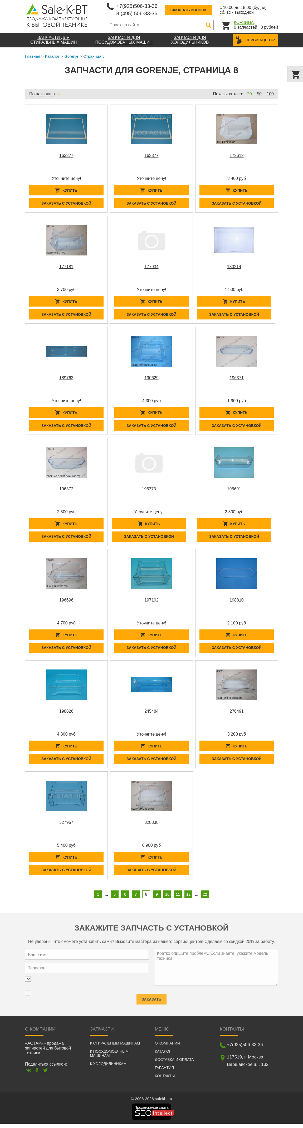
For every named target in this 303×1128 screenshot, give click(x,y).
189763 (66, 379)
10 (167, 898)
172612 (236, 155)
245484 (151, 714)
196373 (149, 491)
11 (178, 898)
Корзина (244, 22)
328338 (151, 826)
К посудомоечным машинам (109, 1057)
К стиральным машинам (115, 1047)
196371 (236, 379)
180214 (234, 267)
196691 (234, 491)
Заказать (151, 1001)
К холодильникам (108, 1068)
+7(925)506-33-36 (137, 6)
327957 (66, 826)
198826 (66, 714)
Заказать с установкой (66, 203)
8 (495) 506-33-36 (137, 13)
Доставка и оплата (174, 1064)
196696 (66, 602)
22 (205, 898)
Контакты (165, 1080)
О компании (167, 1047)
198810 (236, 602)
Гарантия (164, 1072)
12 (188, 898)
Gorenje (71, 56)
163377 (66, 155)
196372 (66, 491)
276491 (236, 714)
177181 (66, 267)
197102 (151, 602)
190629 (151, 379)
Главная (32, 56)
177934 (151, 267)
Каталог (52, 56)
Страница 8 (94, 56)
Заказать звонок (190, 10)
